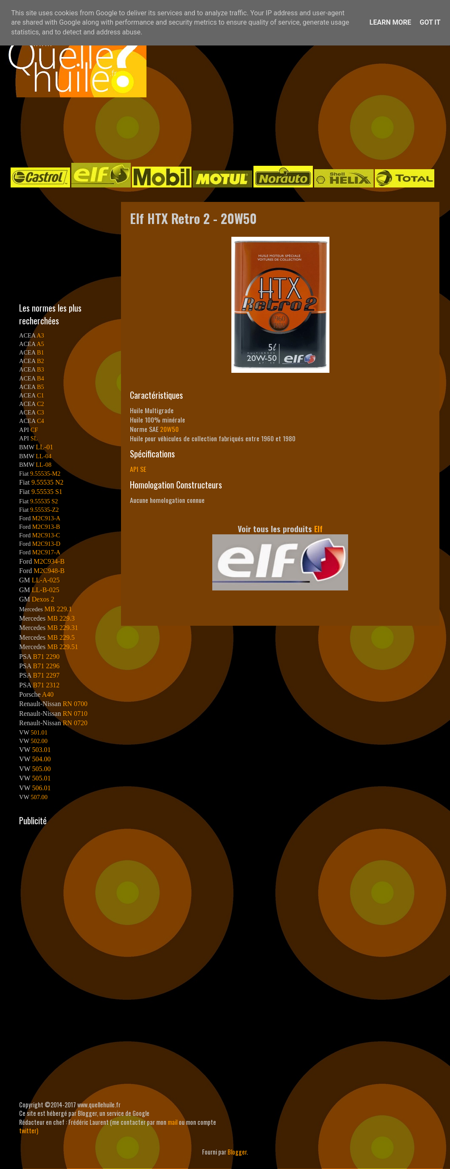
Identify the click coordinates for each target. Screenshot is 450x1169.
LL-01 (44, 447)
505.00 (41, 768)
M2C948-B (49, 570)
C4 (40, 420)
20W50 (169, 429)
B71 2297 (46, 675)
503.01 (41, 749)
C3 (40, 412)
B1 (40, 352)
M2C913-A (46, 518)
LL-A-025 (46, 580)
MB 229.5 (61, 637)
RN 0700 (75, 703)
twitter (28, 1130)
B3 (40, 369)
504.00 (41, 759)
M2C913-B (46, 526)
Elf (318, 528)
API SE (138, 469)
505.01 (41, 778)
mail (172, 1122)
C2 (40, 403)
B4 (40, 378)
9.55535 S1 (46, 491)
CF (34, 429)
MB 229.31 (62, 627)
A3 (40, 335)
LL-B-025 (45, 589)
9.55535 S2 (44, 501)
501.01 (39, 732)
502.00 (39, 741)
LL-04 (43, 456)
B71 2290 (46, 656)
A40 (48, 694)
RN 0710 (75, 713)
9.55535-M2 (45, 473)
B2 (40, 361)
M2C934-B (49, 561)
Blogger (237, 1151)
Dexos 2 (43, 599)
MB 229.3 (61, 618)
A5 (40, 343)
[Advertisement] (216, 129)
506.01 (41, 788)
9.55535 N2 (47, 482)
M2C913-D (46, 543)
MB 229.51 (62, 646)
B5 (40, 386)
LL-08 (43, 464)
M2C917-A (46, 552)
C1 (40, 395)
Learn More (390, 22)
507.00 (39, 797)
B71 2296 (46, 666)
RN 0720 (75, 722)
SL (34, 438)
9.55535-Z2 (44, 509)
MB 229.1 (58, 609)
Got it (429, 22)
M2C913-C (46, 535)
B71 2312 (46, 685)
